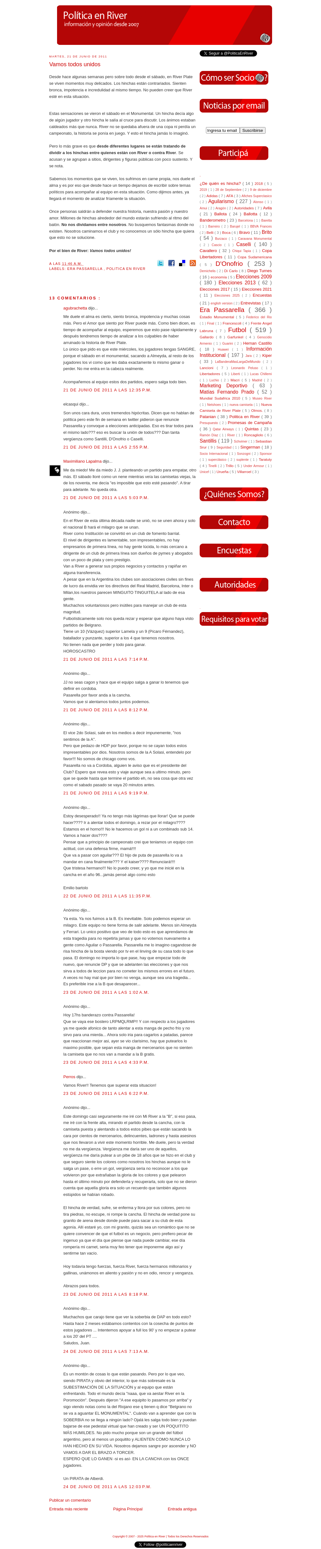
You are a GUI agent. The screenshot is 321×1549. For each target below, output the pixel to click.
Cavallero (209, 250)
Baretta (266, 220)
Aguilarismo (222, 201)
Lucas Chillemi (261, 374)
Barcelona (246, 220)
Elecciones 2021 (257, 289)
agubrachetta (75, 308)
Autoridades (244, 208)
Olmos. (257, 410)
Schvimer (241, 441)
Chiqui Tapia (242, 251)
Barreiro (214, 226)
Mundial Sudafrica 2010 (221, 398)
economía (219, 277)
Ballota (221, 214)
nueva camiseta (241, 404)
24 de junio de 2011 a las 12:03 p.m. (107, 1486)
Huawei (225, 349)
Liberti (236, 374)
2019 (204, 189)
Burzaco (222, 238)
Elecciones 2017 (215, 289)
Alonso (259, 202)
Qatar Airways (224, 429)
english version (222, 303)
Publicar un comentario (70, 1500)
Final (211, 323)
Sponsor (266, 453)
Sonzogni (244, 453)
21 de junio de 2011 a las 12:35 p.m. (107, 390)
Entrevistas (251, 303)
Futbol (239, 329)
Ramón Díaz (209, 435)
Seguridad (225, 447)
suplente (243, 459)
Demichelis (208, 271)
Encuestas (262, 295)
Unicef (205, 472)
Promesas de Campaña (250, 422)
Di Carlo (231, 271)
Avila (267, 208)
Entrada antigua (182, 1509)
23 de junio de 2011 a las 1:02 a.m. (106, 992)
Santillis (209, 441)
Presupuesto (209, 423)
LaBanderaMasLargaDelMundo (239, 361)
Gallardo (208, 337)
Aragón (221, 208)
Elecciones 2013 (238, 282)
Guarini (228, 343)
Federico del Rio (259, 317)
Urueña (223, 472)
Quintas (253, 429)
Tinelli (213, 466)
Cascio (218, 245)
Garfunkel (236, 337)
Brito (267, 232)
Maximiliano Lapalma (83, 461)
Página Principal (128, 1509)
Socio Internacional (214, 453)
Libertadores (211, 374)
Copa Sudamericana (255, 257)
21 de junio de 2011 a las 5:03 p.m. (106, 497)
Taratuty (265, 459)
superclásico (218, 459)
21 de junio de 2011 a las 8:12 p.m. (106, 709)
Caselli (245, 244)
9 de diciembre (261, 189)
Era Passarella (85, 269)
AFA (230, 196)
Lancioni (208, 368)
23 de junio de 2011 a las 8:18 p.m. (106, 1294)
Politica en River (125, 269)
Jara (249, 356)
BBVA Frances (261, 226)
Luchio (215, 380)
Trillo (230, 466)
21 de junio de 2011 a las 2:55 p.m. (106, 447)
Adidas (212, 196)
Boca (227, 232)
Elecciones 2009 (254, 276)
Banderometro (213, 220)
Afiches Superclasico (257, 196)
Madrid (258, 380)
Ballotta (252, 214)
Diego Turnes (259, 270)
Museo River (262, 398)
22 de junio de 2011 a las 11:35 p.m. (107, 896)
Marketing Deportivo (226, 385)
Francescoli (233, 323)
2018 (259, 183)
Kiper (267, 355)
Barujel (236, 226)
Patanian (208, 416)
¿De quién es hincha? (221, 183)
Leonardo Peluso (246, 368)
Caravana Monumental (255, 238)
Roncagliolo (254, 435)
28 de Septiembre (229, 189)
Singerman (251, 447)
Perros (69, 1076)
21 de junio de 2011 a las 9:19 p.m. (106, 793)
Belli (210, 232)
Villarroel (244, 472)
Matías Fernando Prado (228, 392)
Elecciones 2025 (228, 295)
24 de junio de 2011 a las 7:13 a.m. (106, 1351)
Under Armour (254, 466)
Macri (236, 380)
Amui (204, 208)
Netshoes (214, 404)
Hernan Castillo (257, 343)
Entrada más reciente (68, 1509)
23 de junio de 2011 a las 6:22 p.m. (106, 1093)
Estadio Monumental (218, 317)
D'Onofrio (231, 263)
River (231, 435)
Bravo (245, 232)
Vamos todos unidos (74, 64)
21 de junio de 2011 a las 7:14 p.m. (106, 659)
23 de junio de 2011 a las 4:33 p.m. (106, 1062)
